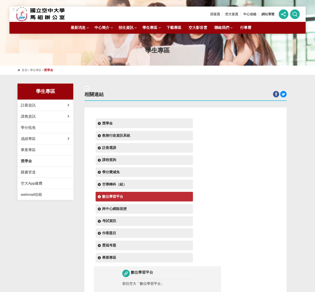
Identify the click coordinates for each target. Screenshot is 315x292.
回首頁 (215, 14)
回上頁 (186, 205)
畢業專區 (28, 150)
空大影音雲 (198, 27)
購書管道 (28, 172)
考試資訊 (109, 150)
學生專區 (152, 27)
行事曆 (245, 27)
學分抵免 (28, 127)
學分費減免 (110, 137)
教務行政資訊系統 (159, 124)
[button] (283, 14)
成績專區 (28, 138)
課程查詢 (237, 124)
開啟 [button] (157, 247)
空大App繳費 (31, 183)
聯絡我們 (224, 27)
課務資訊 (28, 116)
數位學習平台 (197, 137)
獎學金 (26, 161)
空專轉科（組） (157, 137)
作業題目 (152, 150)
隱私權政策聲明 (143, 287)
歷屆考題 (194, 150)
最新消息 (80, 27)
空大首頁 (231, 14)
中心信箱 (249, 14)
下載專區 (173, 27)
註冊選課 (194, 124)
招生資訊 (128, 27)
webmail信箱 (31, 194)
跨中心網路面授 (242, 137)
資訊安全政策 (173, 287)
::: (13, 9)
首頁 (25, 70)
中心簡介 (104, 27)
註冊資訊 (28, 105)
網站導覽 (268, 14)
